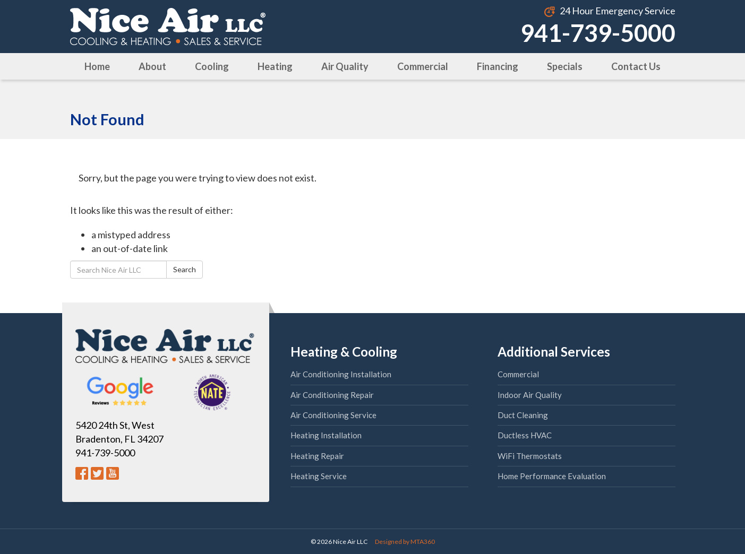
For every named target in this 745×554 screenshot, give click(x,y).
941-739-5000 (597, 33)
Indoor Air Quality (530, 395)
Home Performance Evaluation (552, 476)
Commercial (422, 66)
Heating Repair (317, 456)
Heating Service (318, 476)
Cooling (212, 66)
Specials (565, 66)
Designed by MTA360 (405, 542)
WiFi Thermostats (530, 456)
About (152, 66)
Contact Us (636, 66)
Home (97, 66)
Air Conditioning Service (333, 415)
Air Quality (345, 66)
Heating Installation (326, 435)
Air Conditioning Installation (340, 374)
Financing (497, 66)
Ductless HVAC (525, 435)
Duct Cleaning (523, 415)
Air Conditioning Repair (332, 395)
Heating (275, 66)
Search (184, 269)
